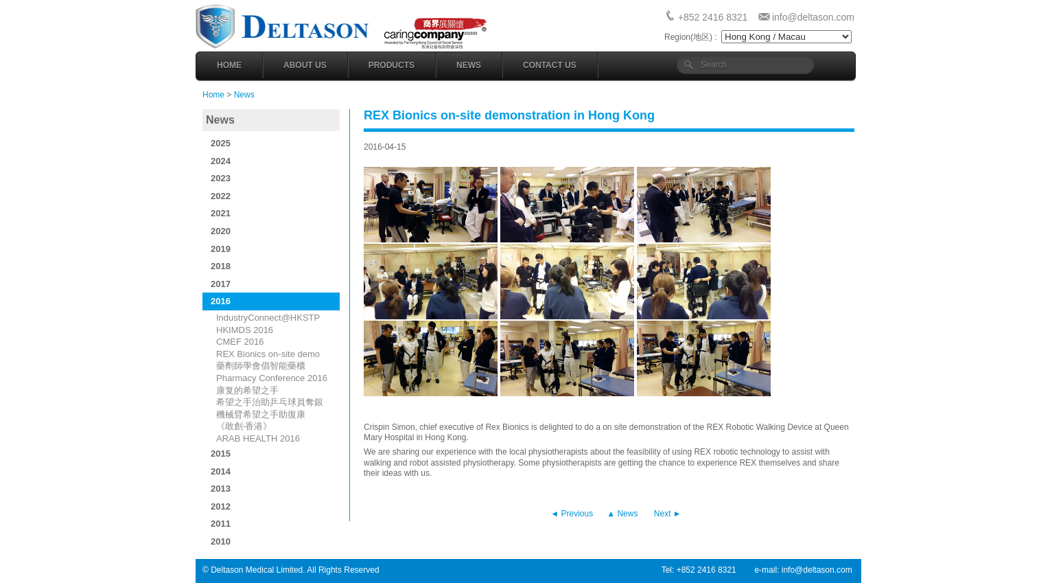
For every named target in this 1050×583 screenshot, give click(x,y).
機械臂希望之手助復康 (260, 414)
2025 (221, 143)
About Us (305, 65)
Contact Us (549, 65)
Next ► (667, 513)
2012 (221, 506)
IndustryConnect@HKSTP (268, 317)
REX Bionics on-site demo (268, 354)
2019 (221, 249)
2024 (221, 161)
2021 (221, 213)
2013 (221, 488)
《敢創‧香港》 (244, 426)
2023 (221, 178)
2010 (221, 541)
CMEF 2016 (240, 341)
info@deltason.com (813, 17)
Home (229, 65)
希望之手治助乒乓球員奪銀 (269, 402)
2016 (221, 301)
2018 (221, 266)
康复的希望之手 (247, 390)
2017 (221, 284)
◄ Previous (571, 513)
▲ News (622, 513)
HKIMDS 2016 (244, 330)
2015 (221, 453)
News (468, 65)
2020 (221, 231)
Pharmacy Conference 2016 (271, 378)
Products (392, 65)
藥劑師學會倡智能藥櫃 (260, 366)
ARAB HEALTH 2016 (258, 438)
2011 (221, 523)
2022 (221, 196)
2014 (221, 471)
